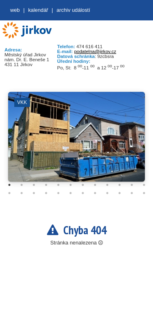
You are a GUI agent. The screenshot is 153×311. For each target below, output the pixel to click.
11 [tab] (132, 185)
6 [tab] (71, 185)
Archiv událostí (73, 10)
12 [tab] (144, 185)
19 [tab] (83, 193)
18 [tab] (71, 193)
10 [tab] (119, 185)
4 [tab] (46, 185)
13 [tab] (9, 193)
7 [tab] (83, 185)
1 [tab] (9, 185)
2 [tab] (22, 185)
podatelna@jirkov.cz (95, 51)
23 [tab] (132, 193)
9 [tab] (107, 185)
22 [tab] (119, 193)
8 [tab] (95, 185)
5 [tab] (58, 185)
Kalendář (38, 10)
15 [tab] (34, 193)
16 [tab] (46, 193)
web (15, 10)
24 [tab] (144, 193)
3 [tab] (34, 185)
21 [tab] (107, 193)
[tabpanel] (76, 141)
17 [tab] (58, 193)
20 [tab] (95, 193)
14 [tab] (22, 193)
